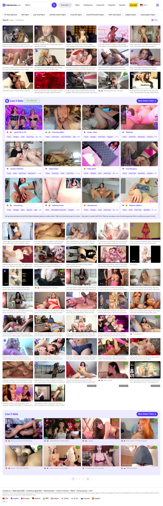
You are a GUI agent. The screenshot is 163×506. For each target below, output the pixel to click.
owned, (17, 90)
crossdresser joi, (103, 241)
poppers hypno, (71, 90)
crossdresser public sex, (87, 69)
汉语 (5, 498)
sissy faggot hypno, (90, 46)
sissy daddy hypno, (15, 69)
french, (140, 357)
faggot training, (113, 69)
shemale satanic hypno (58, 15)
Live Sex (133, 5)
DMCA (72, 491)
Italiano (55, 498)
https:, (48, 92)
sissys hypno (25, 69)
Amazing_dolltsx (58, 132)
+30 (155, 137)
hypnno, (12, 67)
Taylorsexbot (53, 169)
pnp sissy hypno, (85, 357)
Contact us (7, 491)
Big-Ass (110, 137)
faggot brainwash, (143, 67)
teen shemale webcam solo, (80, 380)
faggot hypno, (114, 67)
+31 (155, 210)
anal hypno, (6, 67)
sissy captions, (103, 46)
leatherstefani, (85, 90)
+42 (117, 173)
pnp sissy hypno (40, 15)
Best (22, 210)
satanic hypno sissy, (9, 241)
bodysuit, (155, 241)
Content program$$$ (34, 491)
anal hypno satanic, (9, 380)
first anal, (6, 69)
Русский (85, 498)
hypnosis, (6, 44)
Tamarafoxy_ (18, 205)
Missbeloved (92, 205)
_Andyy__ (91, 441)
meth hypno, (138, 69)
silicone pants (152, 243)
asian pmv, (108, 357)
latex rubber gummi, (153, 92)
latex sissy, (75, 92)
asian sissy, (50, 243)
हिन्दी (46, 498)
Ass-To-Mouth (66, 137)
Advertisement (49, 491)
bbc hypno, (79, 264)
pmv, (142, 44)
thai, (35, 241)
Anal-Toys (30, 137)
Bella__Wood (108, 380)
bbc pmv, (115, 312)
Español (96, 498)
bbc (79, 266)
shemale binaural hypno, (111, 336)
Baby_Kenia (91, 169)
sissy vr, (51, 403)
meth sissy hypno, (52, 90)
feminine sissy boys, (43, 69)
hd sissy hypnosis (10, 15)
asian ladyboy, (41, 241)
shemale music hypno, (16, 266)
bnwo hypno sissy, (22, 334)
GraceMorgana (131, 169)
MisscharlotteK (108, 90)
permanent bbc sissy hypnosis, (139, 90)
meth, (135, 46)
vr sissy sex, (57, 403)
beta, (136, 357)
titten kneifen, (79, 46)
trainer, (22, 90)
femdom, (85, 382)
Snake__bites (92, 132)
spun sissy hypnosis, (76, 359)
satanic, (27, 243)
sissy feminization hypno (97, 15)
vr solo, (50, 311)
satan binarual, (137, 382)
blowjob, (37, 44)
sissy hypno (133, 264)
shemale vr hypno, (58, 311)
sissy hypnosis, (22, 44)
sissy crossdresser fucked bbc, (108, 311)
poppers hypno (133, 15)
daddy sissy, (29, 67)
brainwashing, (141, 46)
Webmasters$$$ (18, 491)
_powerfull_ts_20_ (20, 132)
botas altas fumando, (50, 312)
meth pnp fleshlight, (89, 359)
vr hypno (60, 312)
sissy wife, (88, 312)
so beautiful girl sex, (85, 67)
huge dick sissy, (118, 243)
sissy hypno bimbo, (24, 311)
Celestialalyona (138, 334)
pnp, (87, 287)
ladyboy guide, (16, 336)
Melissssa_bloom (132, 468)
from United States (63, 441)
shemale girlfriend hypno (120, 289)
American (132, 137)
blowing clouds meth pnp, (11, 357)
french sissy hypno (145, 359)
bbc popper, (74, 266)
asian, (56, 241)
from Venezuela (27, 441)
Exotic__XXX (15, 468)
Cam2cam (150, 137)
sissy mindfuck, (20, 243)
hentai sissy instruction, (105, 334)
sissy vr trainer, (60, 405)
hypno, (12, 90)
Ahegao (16, 137)
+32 (78, 173)
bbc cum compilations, (78, 312)
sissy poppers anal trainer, (52, 357)
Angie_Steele (54, 468)
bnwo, (68, 241)
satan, (18, 382)
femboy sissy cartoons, (105, 266)
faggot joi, (54, 380)
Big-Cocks (31, 173)
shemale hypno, (147, 69)
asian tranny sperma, (118, 357)
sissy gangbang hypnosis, (116, 46)
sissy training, (121, 44)
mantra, (47, 264)
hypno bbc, (85, 243)
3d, (114, 334)
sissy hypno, (79, 44)
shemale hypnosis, (8, 264)
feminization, (153, 67)
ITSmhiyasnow (89, 468)
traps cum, (6, 266)
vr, (35, 311)
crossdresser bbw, (18, 46)
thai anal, (44, 243)
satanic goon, (134, 289)
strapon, (60, 90)
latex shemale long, (140, 92)
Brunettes (150, 173)
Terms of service (62, 491)
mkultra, (42, 264)
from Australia (99, 468)
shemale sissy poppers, (120, 266)
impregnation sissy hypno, (55, 336)
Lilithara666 (53, 441)
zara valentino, (108, 243)
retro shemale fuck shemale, (23, 380)
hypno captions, (20, 67)
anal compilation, (39, 405)
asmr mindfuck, (85, 241)
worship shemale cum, (105, 289)
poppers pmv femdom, (151, 44)
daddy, (126, 46)
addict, (26, 266)
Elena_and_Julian (16, 441)
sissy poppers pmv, (153, 382)
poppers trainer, (39, 357)
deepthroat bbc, (45, 44)
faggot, (91, 44)
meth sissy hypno (117, 15)
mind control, (139, 287)
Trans (9, 137)
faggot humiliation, (104, 67)
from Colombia (118, 90)
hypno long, (133, 67)
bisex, (17, 312)
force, (16, 311)
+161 (78, 210)
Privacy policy (82, 491)
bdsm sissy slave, (135, 44)
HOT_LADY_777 (132, 441)
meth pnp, (76, 357)
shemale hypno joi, (40, 92)
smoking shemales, (42, 311)
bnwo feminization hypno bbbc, (143, 312)
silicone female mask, (141, 243)
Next (91, 480)
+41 (117, 137)
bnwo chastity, (138, 311)
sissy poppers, (54, 264)
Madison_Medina (135, 205)
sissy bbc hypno (78, 15)
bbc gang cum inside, (73, 311)
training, (37, 359)
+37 (155, 173)
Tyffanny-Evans (58, 205)
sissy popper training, (46, 359)
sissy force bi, (11, 312)
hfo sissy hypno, (77, 382)
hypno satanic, (47, 266)
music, (16, 264)
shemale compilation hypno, (143, 241)
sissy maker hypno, (9, 243)
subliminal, (156, 289)
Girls (47, 210)
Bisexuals (141, 137)
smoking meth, (13, 405)
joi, (45, 380)
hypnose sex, (70, 44)
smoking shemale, (104, 287)
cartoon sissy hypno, (121, 264)
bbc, (91, 241)
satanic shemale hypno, (105, 359)
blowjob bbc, (54, 44)
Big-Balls (147, 210)
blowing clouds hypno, (24, 359)
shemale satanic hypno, (22, 241)
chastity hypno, (75, 241)
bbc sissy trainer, (8, 334)
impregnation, (58, 334)
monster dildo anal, (40, 336)
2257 (91, 491)
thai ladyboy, (50, 241)
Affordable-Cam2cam (58, 210)
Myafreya (129, 132)
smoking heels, (114, 287)
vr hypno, (45, 403)
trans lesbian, (13, 44)
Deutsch (36, 498)
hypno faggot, (70, 46)
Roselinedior (44, 287)
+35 (78, 137)
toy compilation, (50, 405)
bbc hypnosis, (108, 312)
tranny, (115, 359)
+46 (40, 137)
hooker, (87, 92)
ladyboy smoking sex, (25, 405)
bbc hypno (26, 15)
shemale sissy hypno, (149, 357)
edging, (117, 334)
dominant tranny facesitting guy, (44, 67)
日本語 (65, 498)
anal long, (82, 92)
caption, (114, 44)
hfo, (67, 289)
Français (25, 498)
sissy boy (27, 90)
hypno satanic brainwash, (16, 289)
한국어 (74, 498)
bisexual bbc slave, (76, 243)
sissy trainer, (38, 403)
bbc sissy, (86, 336)
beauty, (121, 287)
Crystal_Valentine (16, 169)
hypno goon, (29, 264)
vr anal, (41, 312)
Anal (22, 137)
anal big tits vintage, (26, 382)
